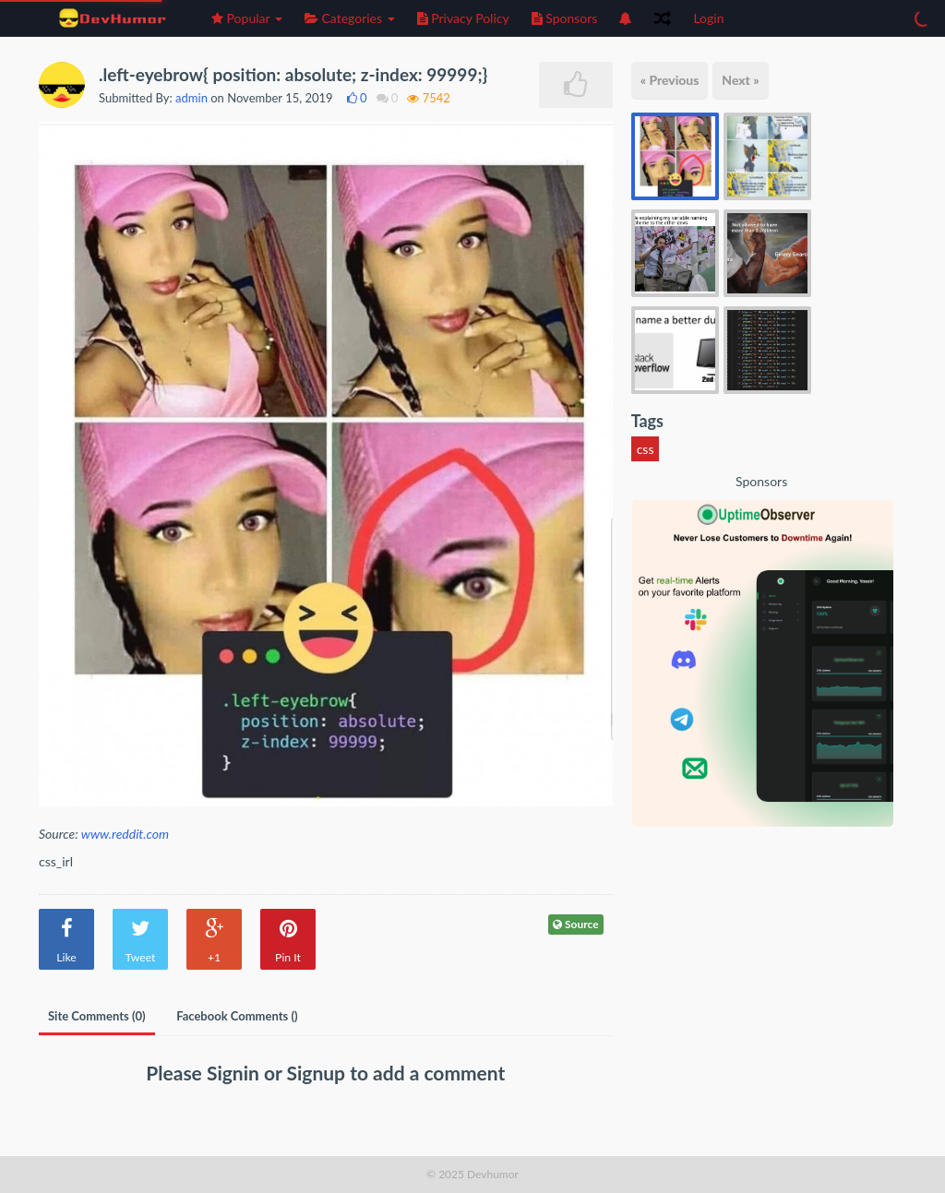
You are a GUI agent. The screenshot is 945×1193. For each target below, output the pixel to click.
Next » (740, 80)
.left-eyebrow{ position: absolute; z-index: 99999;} (293, 74)
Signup (319, 1072)
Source (576, 924)
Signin (235, 1072)
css (645, 449)
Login (708, 18)
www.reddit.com (125, 833)
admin (191, 97)
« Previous (670, 80)
